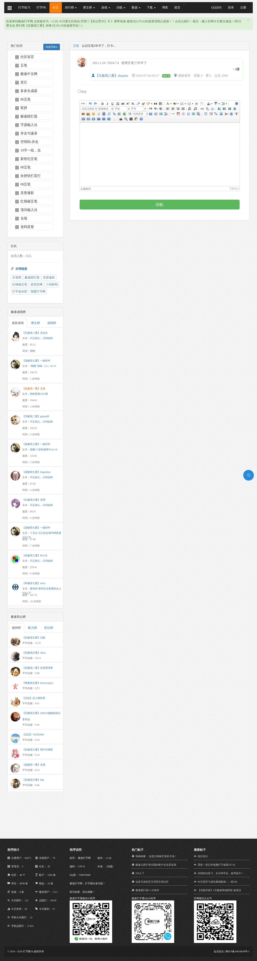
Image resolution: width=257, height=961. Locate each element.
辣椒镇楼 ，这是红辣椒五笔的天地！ (156, 856)
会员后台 (219, 951)
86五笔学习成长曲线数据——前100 (217, 881)
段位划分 (203, 856)
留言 (177, 7)
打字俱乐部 (19, 291)
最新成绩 (18, 323)
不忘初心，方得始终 (41, 338)
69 (26, 908)
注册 (243, 7)
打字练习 (24, 7)
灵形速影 (49, 277)
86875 (28, 857)
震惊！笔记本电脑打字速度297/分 (216, 864)
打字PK (41, 7)
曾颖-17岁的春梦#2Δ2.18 (43, 449)
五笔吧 (16, 277)
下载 (151, 7)
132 (26, 900)
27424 (30, 925)
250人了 (140, 873)
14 (31, 917)
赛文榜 (89, 7)
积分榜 (48, 627)
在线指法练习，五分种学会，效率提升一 (221, 873)
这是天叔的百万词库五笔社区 (152, 881)
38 (48, 866)
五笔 (76, 45)
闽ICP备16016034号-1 (238, 951)
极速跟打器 (32, 277)
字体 (117, 108)
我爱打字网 (38, 291)
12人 (29, 255)
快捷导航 (52, 46)
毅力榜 (32, 627)
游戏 (105, 7)
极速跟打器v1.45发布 (147, 890)
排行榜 (71, 7)
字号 (133, 108)
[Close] (248, 20)
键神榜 (16, 627)
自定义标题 (88, 108)
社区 (56, 7)
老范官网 (36, 284)
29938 (53, 900)
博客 (165, 7)
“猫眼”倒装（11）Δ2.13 (43, 366)
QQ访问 (216, 7)
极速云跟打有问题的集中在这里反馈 (156, 864)
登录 (231, 7)
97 (53, 908)
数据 (136, 7)
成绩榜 (51, 323)
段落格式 (103, 108)
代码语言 (138, 113)
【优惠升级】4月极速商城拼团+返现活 (219, 890)
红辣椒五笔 (19, 284)
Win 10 (166, 75)
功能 (120, 7)
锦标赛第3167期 (39, 393)
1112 (54, 891)
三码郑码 (52, 284)
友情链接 (21, 268)
